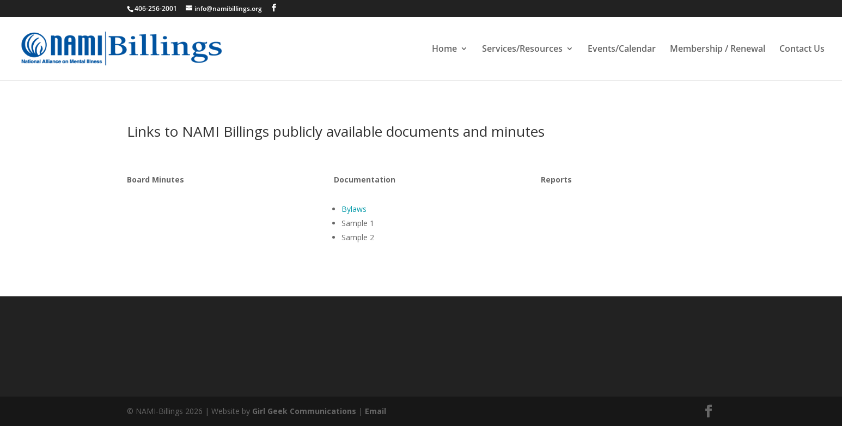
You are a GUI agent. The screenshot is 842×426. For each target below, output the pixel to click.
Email (375, 411)
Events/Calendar (622, 49)
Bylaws (354, 209)
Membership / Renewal (717, 49)
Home (444, 49)
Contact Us (802, 49)
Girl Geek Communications (304, 411)
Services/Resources (522, 49)
